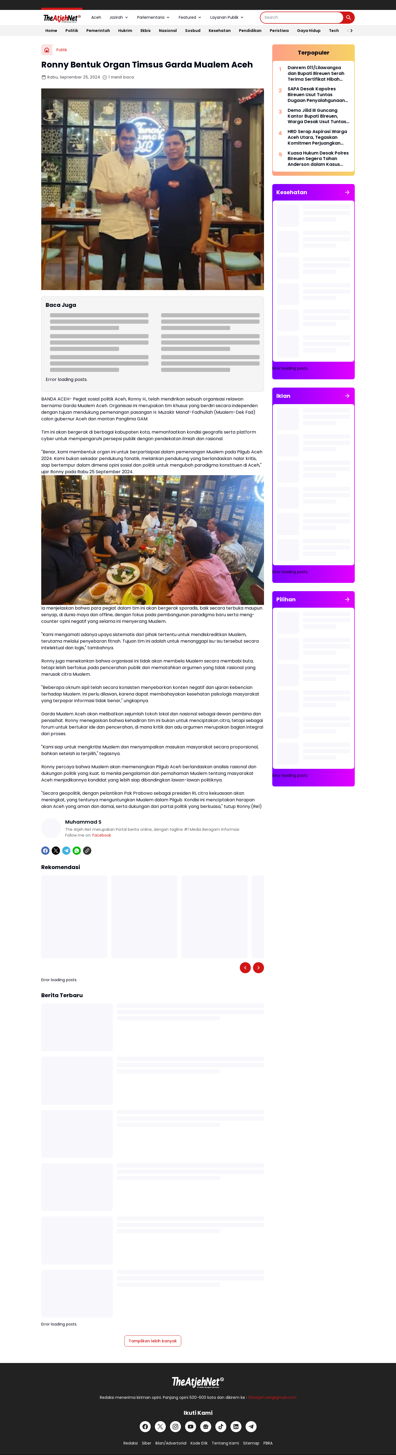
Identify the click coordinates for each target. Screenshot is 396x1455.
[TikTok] (220, 1426)
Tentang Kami (225, 1443)
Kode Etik (199, 1443)
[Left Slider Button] (245, 967)
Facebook (101, 835)
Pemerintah (98, 30)
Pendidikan (250, 30)
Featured (190, 17)
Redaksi (130, 1443)
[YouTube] (190, 1426)
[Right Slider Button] (349, 30)
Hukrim (125, 30)
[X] (56, 851)
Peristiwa (279, 30)
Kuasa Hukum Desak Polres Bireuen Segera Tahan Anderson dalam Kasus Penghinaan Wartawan (318, 158)
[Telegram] (66, 851)
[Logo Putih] (198, 1381)
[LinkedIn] (235, 1426)
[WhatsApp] (77, 851)
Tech (334, 30)
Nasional (168, 30)
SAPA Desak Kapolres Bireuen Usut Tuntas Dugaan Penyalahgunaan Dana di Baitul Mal (316, 94)
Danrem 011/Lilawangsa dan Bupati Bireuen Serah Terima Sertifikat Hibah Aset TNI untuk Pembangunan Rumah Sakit (319, 73)
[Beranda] (46, 49)
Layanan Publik (227, 17)
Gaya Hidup (309, 30)
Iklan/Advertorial (170, 1443)
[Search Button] (348, 17)
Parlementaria (153, 17)
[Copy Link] (87, 851)
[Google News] (205, 1426)
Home (51, 30)
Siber (146, 1443)
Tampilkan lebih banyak (153, 1341)
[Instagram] (175, 1426)
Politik (71, 30)
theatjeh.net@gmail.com (272, 1397)
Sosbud (192, 30)
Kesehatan (220, 30)
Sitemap (251, 1443)
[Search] (301, 17)
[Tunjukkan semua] (347, 192)
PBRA (268, 1443)
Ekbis (146, 30)
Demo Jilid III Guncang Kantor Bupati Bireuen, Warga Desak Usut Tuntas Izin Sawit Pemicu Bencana (317, 116)
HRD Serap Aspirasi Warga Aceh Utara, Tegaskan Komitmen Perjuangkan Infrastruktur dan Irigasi (317, 137)
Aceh (96, 17)
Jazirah (119, 17)
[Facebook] (45, 851)
